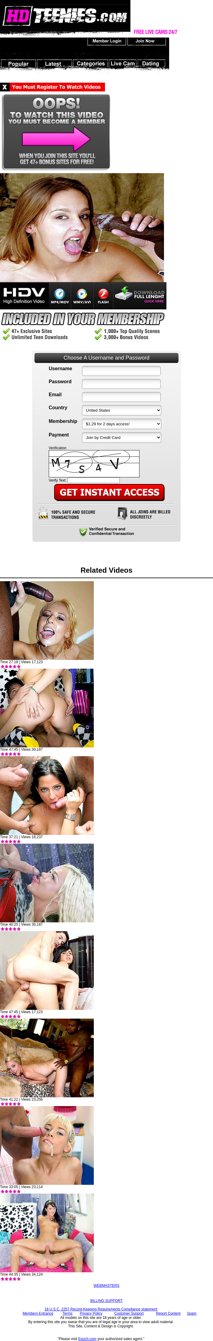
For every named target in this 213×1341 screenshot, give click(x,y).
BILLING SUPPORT (106, 1301)
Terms (68, 1313)
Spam (191, 1313)
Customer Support (128, 1313)
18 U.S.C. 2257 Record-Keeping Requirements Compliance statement (100, 1309)
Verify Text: (57, 480)
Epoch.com (87, 1339)
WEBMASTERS (106, 1285)
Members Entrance (38, 1313)
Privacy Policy (91, 1313)
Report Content (168, 1313)
